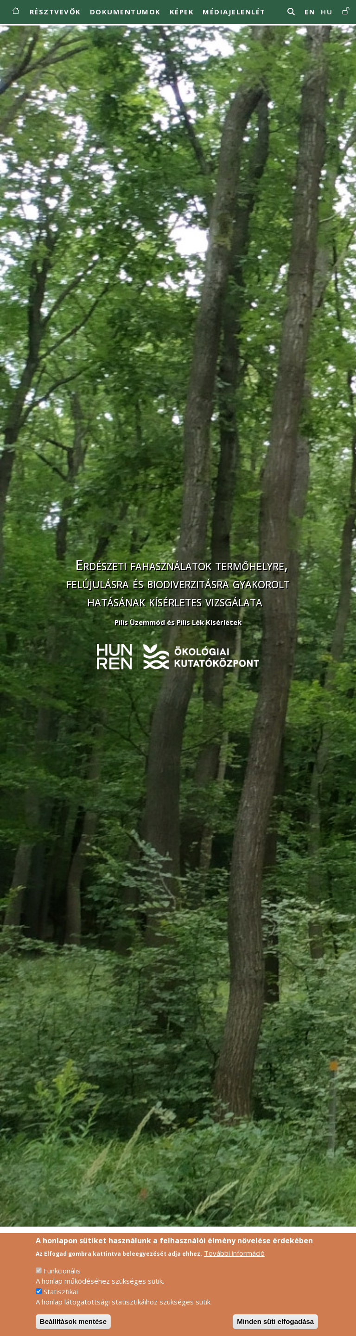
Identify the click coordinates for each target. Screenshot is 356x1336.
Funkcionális (62, 1275)
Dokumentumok (125, 11)
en (310, 11)
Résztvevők (55, 11)
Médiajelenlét (234, 11)
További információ (234, 1258)
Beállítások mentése (73, 1326)
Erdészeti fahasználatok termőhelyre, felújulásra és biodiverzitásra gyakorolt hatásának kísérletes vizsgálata (178, 583)
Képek (182, 11)
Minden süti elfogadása (275, 1326)
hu (326, 11)
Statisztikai (61, 1296)
